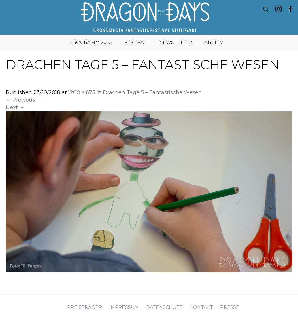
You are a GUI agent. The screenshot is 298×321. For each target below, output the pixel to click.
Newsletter (175, 42)
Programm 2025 (90, 42)
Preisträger (84, 307)
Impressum (124, 307)
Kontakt (201, 307)
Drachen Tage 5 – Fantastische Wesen (152, 92)
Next (15, 107)
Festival (135, 42)
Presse (229, 307)
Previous (20, 100)
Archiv (214, 42)
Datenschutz (164, 307)
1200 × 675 (81, 92)
